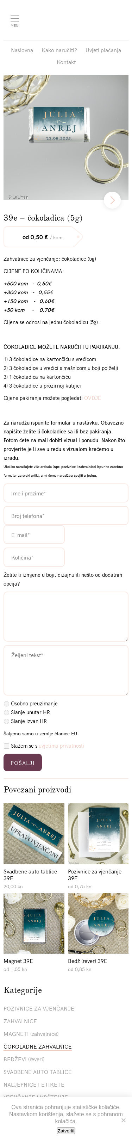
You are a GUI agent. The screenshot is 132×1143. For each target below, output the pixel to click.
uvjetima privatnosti (61, 745)
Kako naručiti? (59, 50)
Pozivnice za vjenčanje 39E (94, 874)
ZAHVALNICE (20, 1021)
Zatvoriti (66, 1130)
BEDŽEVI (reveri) (24, 1059)
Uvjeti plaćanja (103, 50)
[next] (112, 200)
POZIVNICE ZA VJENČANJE (39, 1008)
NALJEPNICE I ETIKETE (34, 1084)
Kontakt (66, 62)
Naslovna (22, 50)
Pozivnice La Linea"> (71, 19)
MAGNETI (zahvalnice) (31, 1033)
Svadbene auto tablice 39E (30, 874)
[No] (123, 1120)
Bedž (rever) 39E (87, 960)
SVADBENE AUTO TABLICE (38, 1071)
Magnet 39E (18, 960)
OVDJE (92, 397)
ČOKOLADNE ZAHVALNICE (38, 1046)
